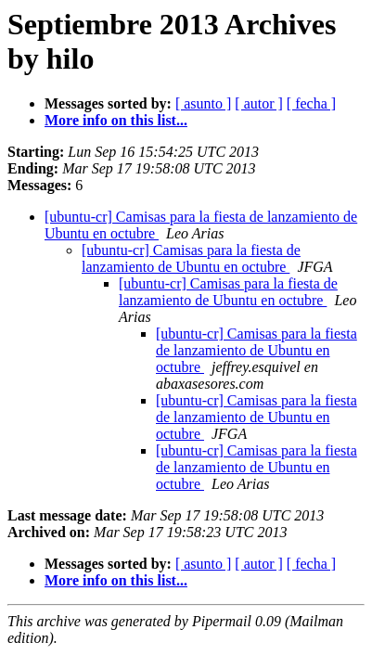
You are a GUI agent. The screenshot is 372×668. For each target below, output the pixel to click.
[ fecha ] (311, 103)
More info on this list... (116, 120)
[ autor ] (259, 103)
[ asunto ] (203, 103)
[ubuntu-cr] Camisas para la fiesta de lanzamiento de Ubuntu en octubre (191, 258)
